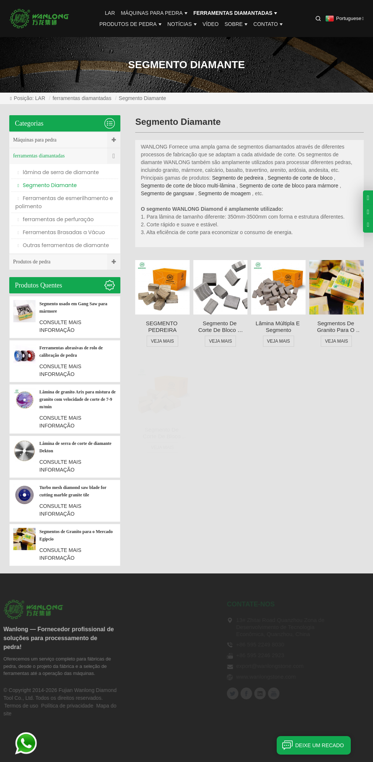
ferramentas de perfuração (55, 219)
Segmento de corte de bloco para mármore (288, 186)
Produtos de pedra (130, 24)
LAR (110, 13)
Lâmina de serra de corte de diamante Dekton (75, 447)
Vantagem (135, 661)
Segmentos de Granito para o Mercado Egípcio (336, 326)
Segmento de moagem (224, 193)
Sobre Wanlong (142, 630)
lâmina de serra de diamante (58, 172)
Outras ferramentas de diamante (63, 245)
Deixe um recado (310, 745)
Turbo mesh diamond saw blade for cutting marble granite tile (72, 491)
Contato (268, 24)
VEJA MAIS (162, 341)
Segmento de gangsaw (167, 193)
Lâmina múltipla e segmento (278, 326)
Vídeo (211, 24)
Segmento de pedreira (237, 178)
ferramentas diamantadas (235, 13)
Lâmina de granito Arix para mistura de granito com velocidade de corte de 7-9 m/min (77, 399)
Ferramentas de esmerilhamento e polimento (64, 202)
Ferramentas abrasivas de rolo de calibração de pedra (71, 351)
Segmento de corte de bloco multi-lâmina (188, 186)
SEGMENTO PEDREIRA (162, 326)
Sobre (235, 24)
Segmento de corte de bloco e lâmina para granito (220, 326)
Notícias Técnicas (145, 692)
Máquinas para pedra (154, 13)
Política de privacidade (55, 706)
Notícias (182, 24)
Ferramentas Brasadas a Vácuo (61, 232)
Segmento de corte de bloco (300, 178)
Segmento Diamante (142, 98)
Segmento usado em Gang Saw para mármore (73, 307)
